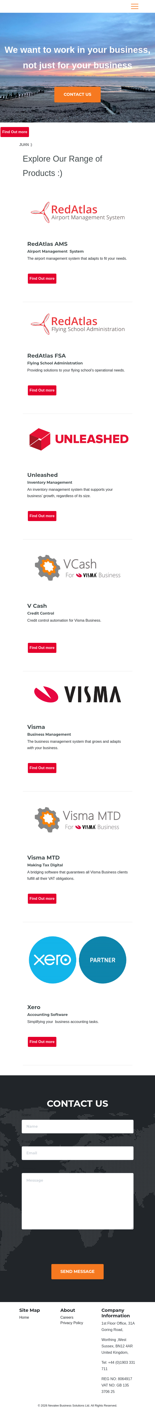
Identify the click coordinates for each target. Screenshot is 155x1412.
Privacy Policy (71, 1323)
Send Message (77, 1271)
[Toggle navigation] (134, 6)
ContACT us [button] (77, 94)
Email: (27, 1142)
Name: (27, 1115)
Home (24, 1317)
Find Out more (14, 132)
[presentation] (102, 1244)
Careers (67, 1317)
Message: (29, 1168)
